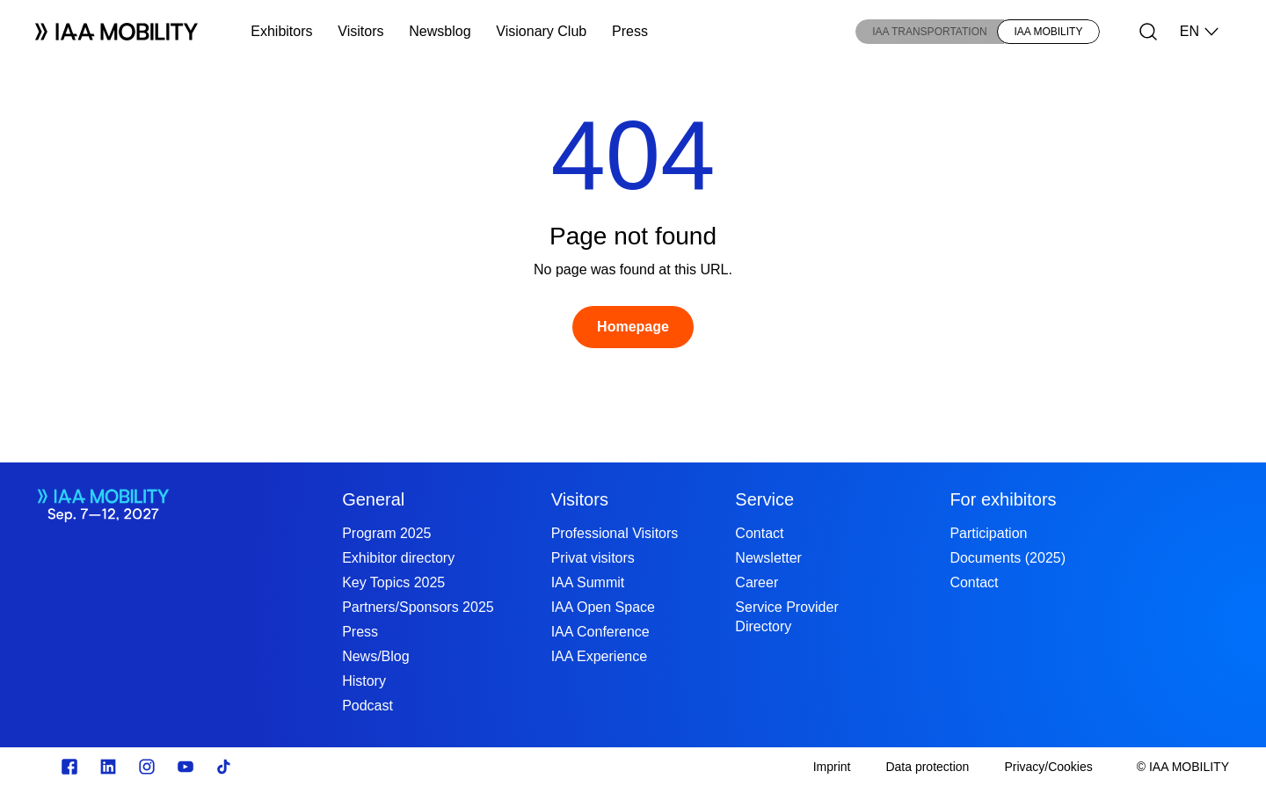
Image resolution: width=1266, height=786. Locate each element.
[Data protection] (927, 766)
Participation (988, 533)
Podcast (367, 705)
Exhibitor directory (398, 557)
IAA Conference (600, 631)
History (364, 680)
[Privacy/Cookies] (1048, 766)
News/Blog (375, 656)
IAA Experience (599, 656)
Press (630, 31)
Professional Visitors (615, 533)
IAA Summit (588, 582)
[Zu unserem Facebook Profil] (69, 767)
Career (756, 582)
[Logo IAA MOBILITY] (116, 31)
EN (1200, 31)
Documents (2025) (1008, 557)
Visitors (360, 31)
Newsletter (768, 557)
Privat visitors (593, 557)
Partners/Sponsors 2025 (418, 607)
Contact (759, 533)
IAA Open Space (603, 607)
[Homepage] (633, 327)
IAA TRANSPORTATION (929, 31)
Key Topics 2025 (393, 582)
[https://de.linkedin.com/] (108, 767)
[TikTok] (224, 767)
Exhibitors (281, 31)
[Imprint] (832, 766)
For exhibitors (1003, 499)
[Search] (1148, 32)
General (373, 499)
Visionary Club (541, 31)
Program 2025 (386, 533)
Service (764, 499)
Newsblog (439, 31)
